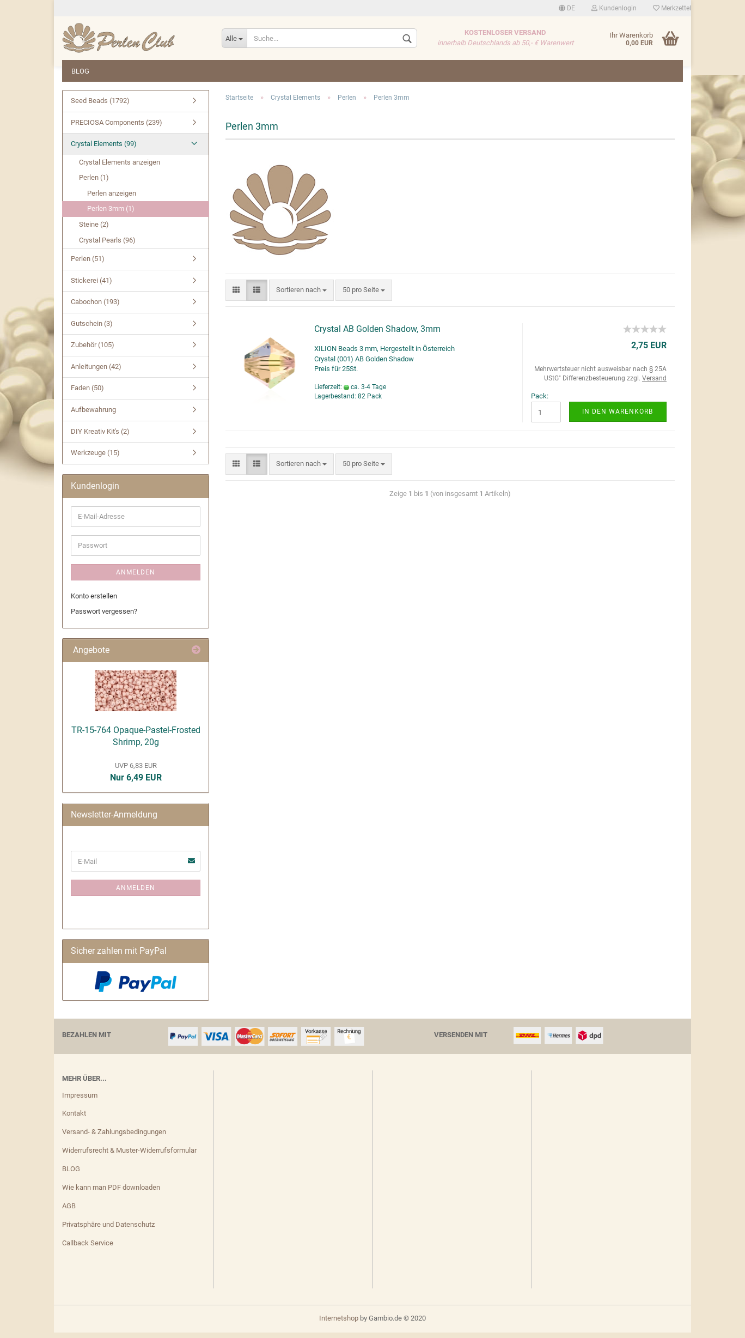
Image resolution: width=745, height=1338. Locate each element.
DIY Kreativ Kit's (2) (100, 437)
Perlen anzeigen (111, 199)
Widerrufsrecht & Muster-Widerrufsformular (129, 1156)
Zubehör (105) (92, 350)
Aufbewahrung (93, 415)
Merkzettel (672, 8)
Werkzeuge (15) (95, 458)
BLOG (80, 71)
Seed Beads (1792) (100, 106)
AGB (69, 1211)
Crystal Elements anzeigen (119, 168)
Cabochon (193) (95, 307)
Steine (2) (94, 230)
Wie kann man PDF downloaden (111, 1193)
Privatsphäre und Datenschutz (108, 1230)
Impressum (79, 1101)
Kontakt (74, 1119)
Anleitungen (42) (96, 372)
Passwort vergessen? (104, 617)
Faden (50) (87, 393)
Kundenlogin (614, 8)
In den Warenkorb (617, 417)
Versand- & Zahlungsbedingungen (114, 1137)
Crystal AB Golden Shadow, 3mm (377, 334)
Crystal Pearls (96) (107, 245)
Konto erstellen (94, 601)
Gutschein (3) (92, 329)
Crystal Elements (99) (104, 149)
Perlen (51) (88, 264)
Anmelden (135, 578)
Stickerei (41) (91, 286)
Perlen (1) (94, 183)
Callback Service (87, 1248)
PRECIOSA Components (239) (116, 128)
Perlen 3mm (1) (111, 214)
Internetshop (338, 1323)
